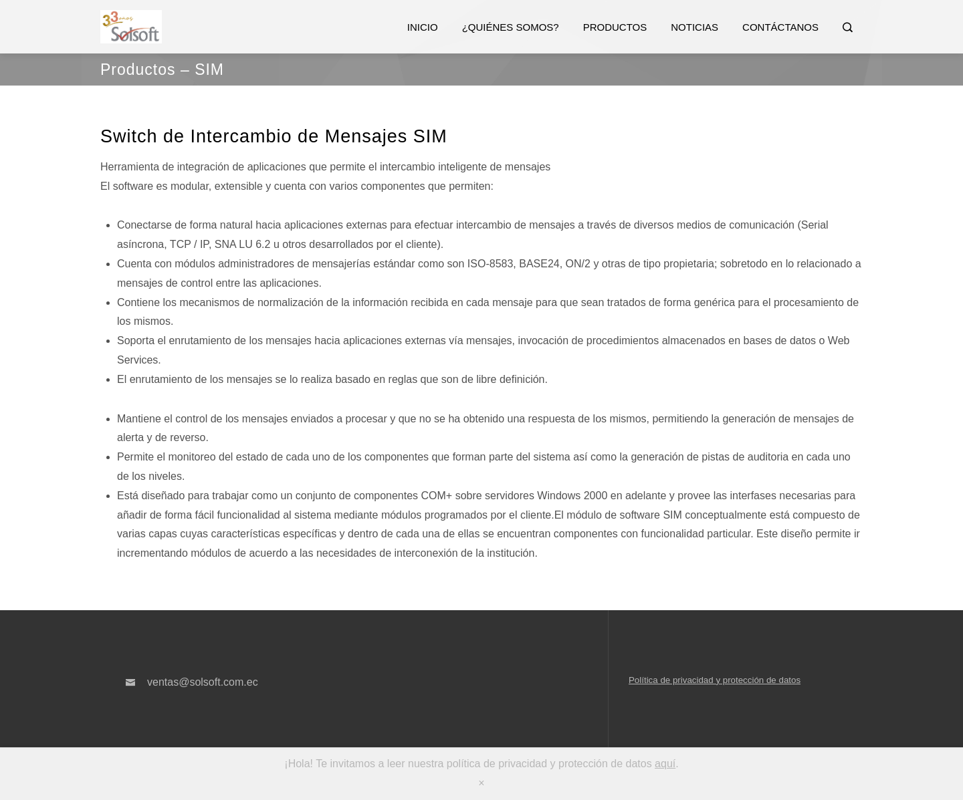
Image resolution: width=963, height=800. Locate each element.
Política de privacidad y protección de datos (714, 680)
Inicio (422, 27)
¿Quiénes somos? (510, 27)
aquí (665, 763)
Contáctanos (780, 27)
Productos (615, 27)
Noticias (694, 27)
